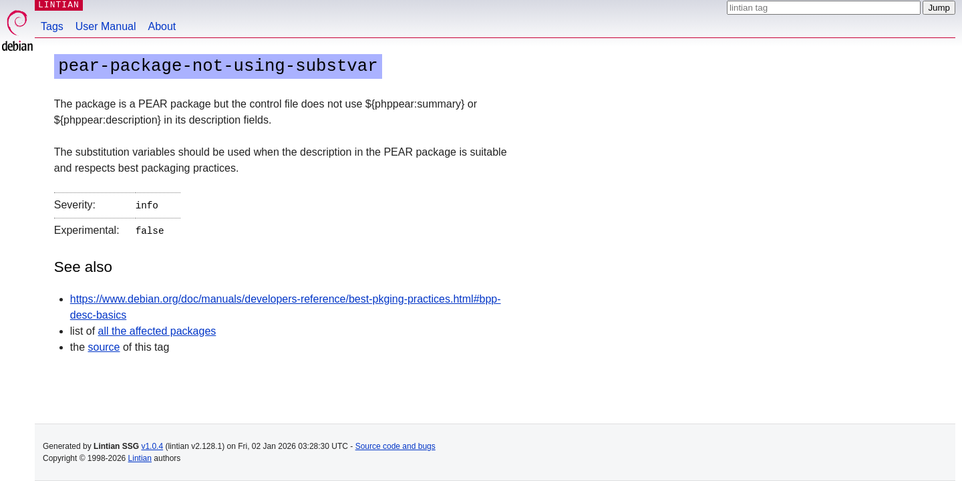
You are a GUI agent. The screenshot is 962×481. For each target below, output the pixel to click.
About (162, 26)
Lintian (140, 458)
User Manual (105, 26)
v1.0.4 (152, 446)
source (104, 344)
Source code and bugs (395, 446)
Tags (52, 26)
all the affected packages (157, 328)
